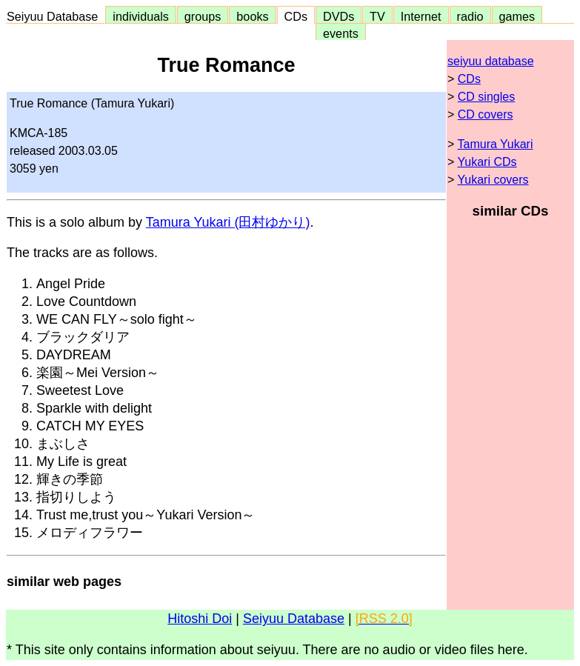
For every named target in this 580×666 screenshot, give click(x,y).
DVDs (338, 16)
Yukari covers (493, 179)
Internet (421, 16)
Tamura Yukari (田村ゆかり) (228, 222)
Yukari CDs (487, 162)
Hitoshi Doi (199, 618)
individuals (141, 16)
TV (377, 16)
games (517, 16)
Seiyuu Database (55, 16)
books (252, 16)
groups (203, 16)
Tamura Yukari (495, 144)
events (340, 33)
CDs (296, 16)
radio (470, 16)
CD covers (485, 114)
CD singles (486, 96)
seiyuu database (490, 61)
